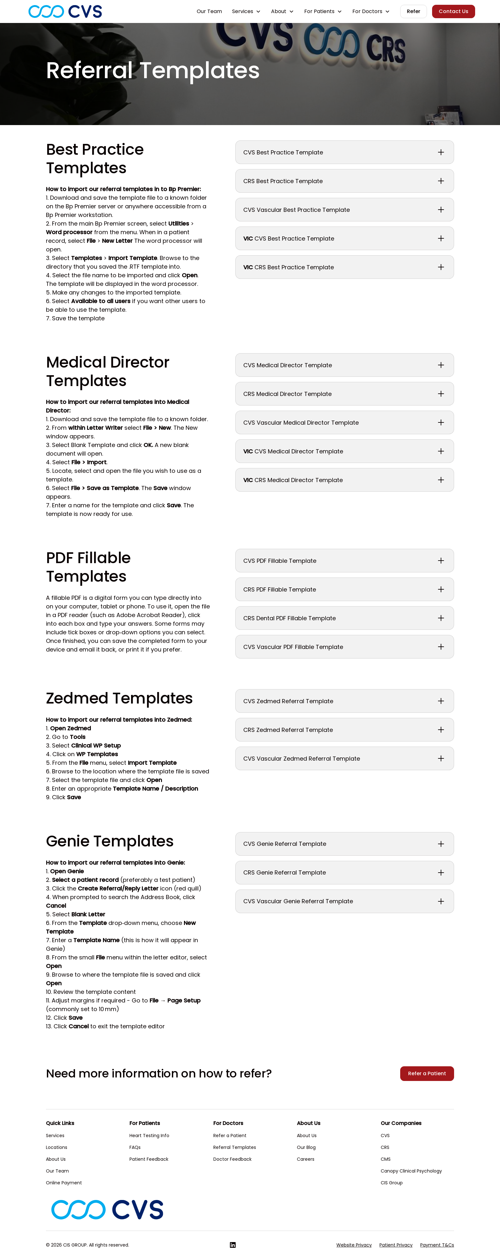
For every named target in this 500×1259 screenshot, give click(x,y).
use (126, 514)
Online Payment (64, 1183)
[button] (246, 11)
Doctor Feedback (232, 1159)
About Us (56, 1159)
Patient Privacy (396, 1245)
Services (55, 1135)
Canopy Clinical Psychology (411, 1171)
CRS (385, 1147)
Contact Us (453, 11)
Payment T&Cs (437, 1245)
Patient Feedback (148, 1159)
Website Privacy (354, 1245)
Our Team (209, 11)
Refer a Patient (427, 1073)
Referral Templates (234, 1147)
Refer (413, 11)
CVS (385, 1135)
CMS (386, 1159)
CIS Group (392, 1183)
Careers (305, 1159)
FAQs (135, 1147)
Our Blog (306, 1147)
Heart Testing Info (149, 1135)
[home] (65, 11)
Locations (56, 1147)
